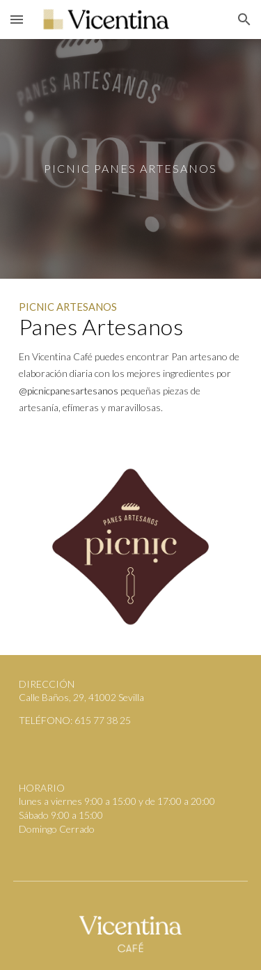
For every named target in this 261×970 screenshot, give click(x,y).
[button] (16, 19)
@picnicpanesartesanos (68, 391)
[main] (130, 158)
